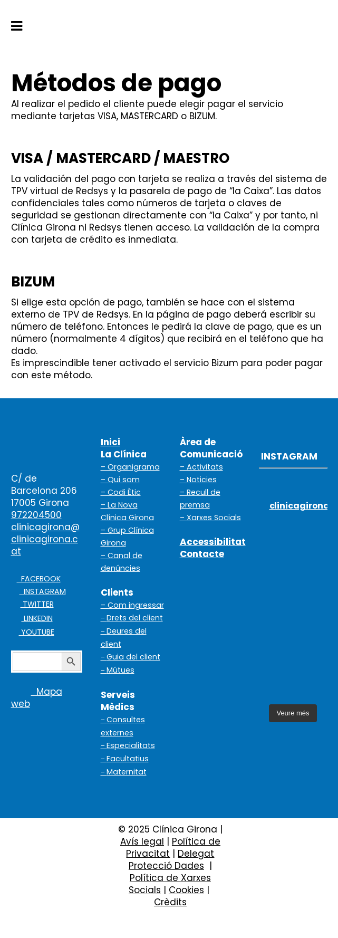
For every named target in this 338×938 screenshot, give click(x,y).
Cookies (186, 890)
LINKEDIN (37, 618)
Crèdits (170, 902)
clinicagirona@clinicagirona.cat (45, 539)
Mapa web (36, 697)
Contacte (202, 554)
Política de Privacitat (173, 847)
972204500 (36, 515)
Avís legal (142, 841)
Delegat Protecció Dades (172, 859)
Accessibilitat (213, 541)
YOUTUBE (36, 632)
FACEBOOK (39, 578)
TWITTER (37, 604)
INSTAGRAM (43, 591)
